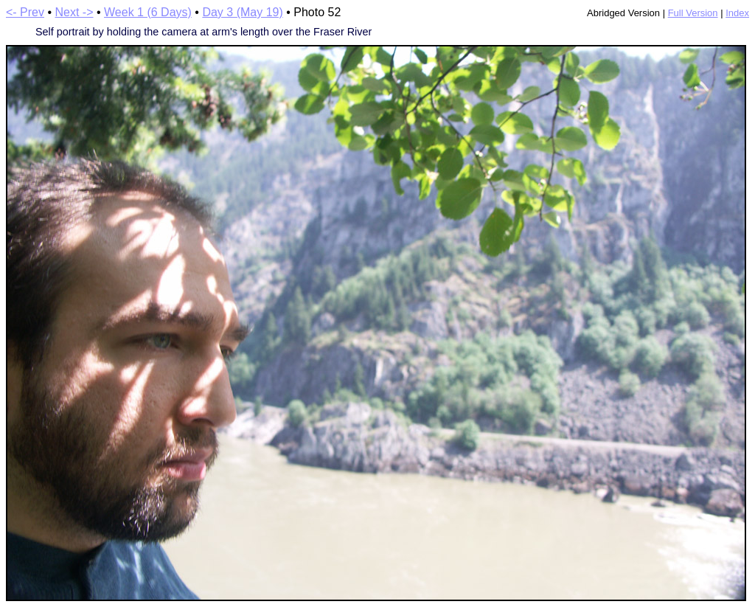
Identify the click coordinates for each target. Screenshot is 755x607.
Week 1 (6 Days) (148, 12)
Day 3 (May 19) (242, 12)
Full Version (693, 12)
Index (737, 12)
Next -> (74, 12)
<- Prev (25, 12)
